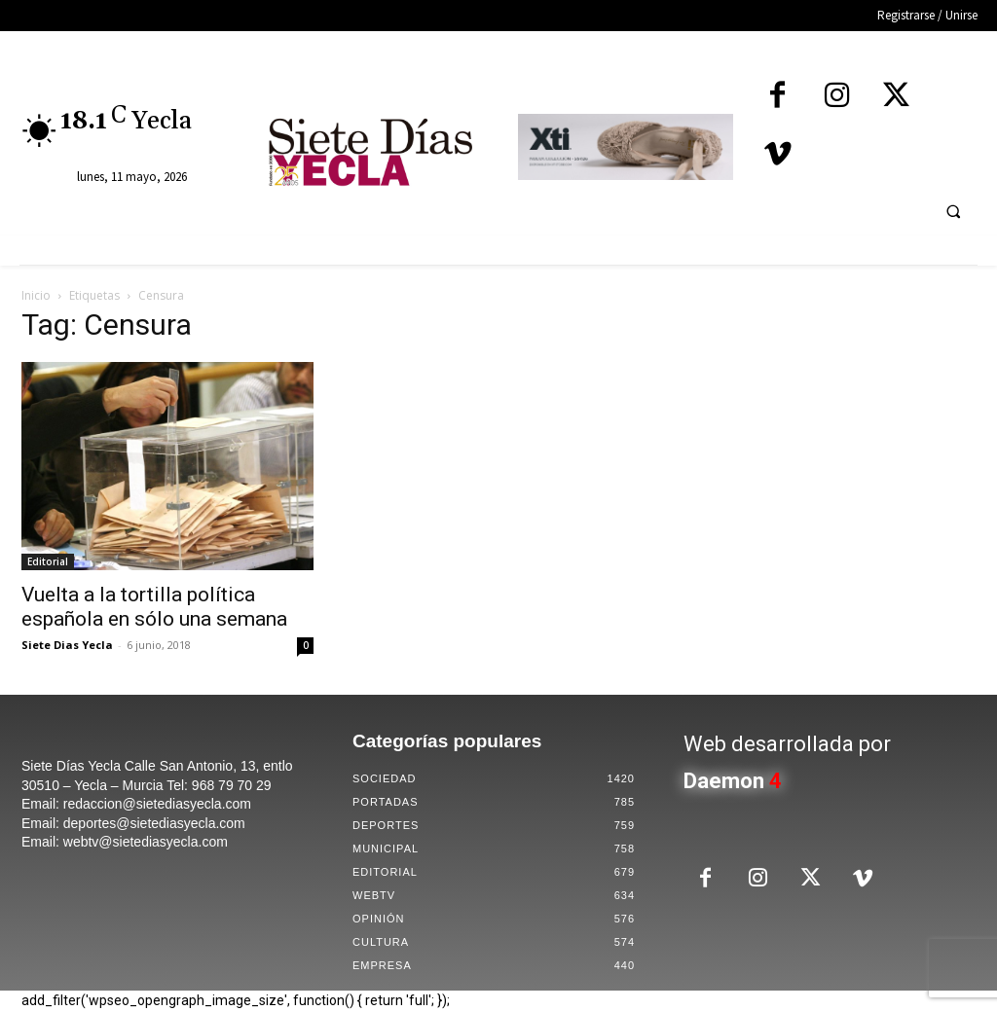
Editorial (47, 561)
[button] (953, 211)
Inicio (36, 295)
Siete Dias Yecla (67, 644)
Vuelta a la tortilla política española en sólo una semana (154, 607)
